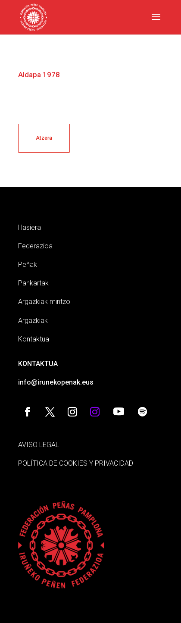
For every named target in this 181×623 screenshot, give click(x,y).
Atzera (44, 138)
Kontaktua (33, 339)
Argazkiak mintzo (44, 301)
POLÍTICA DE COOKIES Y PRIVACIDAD (75, 463)
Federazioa (35, 246)
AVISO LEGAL (38, 445)
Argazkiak (33, 320)
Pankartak (33, 283)
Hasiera (29, 227)
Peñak (27, 264)
